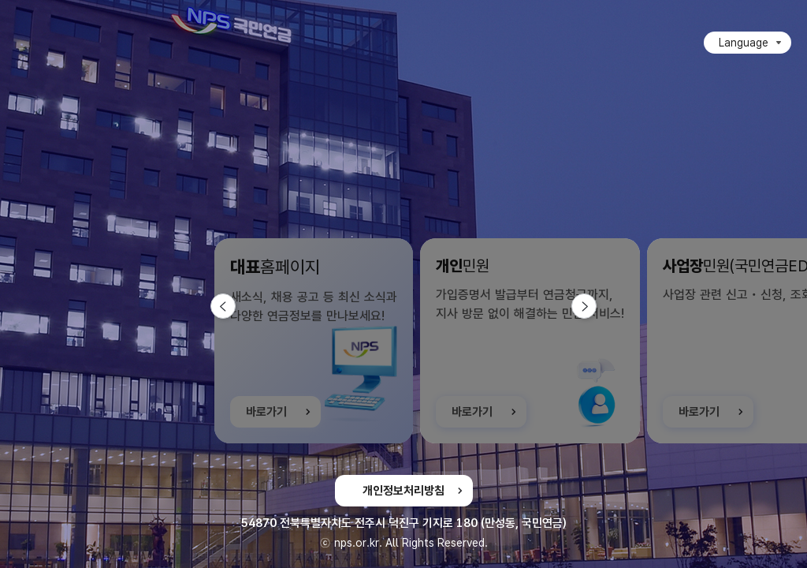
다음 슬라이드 (596, 306)
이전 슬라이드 (235, 306)
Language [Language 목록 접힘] (743, 42)
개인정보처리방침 (403, 491)
